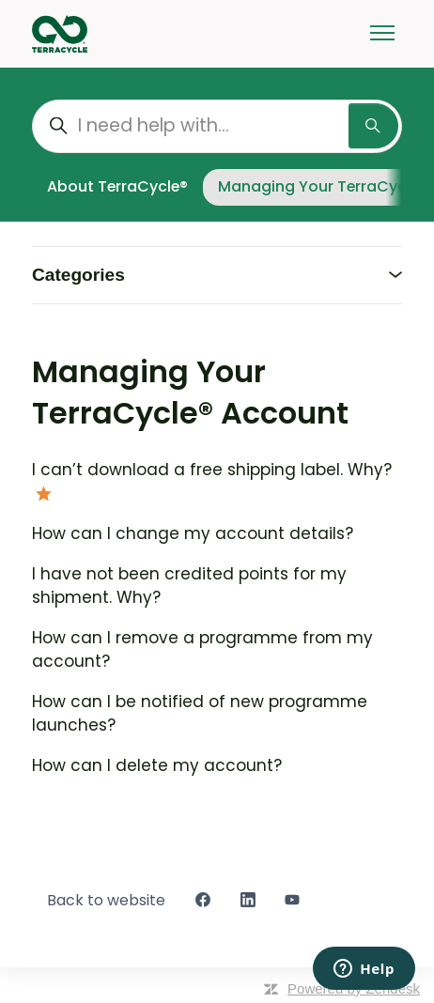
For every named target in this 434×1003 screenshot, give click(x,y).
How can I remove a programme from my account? (202, 649)
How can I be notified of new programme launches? (199, 713)
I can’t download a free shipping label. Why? (212, 469)
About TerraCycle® (117, 186)
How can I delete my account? (157, 765)
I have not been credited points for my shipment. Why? (189, 586)
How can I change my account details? (192, 533)
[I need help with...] (217, 126)
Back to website (106, 900)
